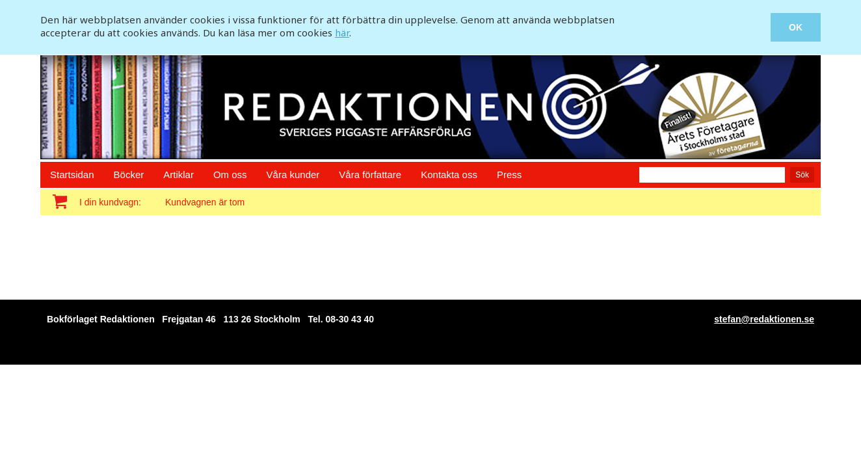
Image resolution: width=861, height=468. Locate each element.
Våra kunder (293, 174)
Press (509, 174)
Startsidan (72, 174)
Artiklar (178, 174)
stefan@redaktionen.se (764, 319)
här (342, 32)
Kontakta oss (449, 174)
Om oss (230, 174)
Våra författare (370, 174)
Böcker (129, 174)
